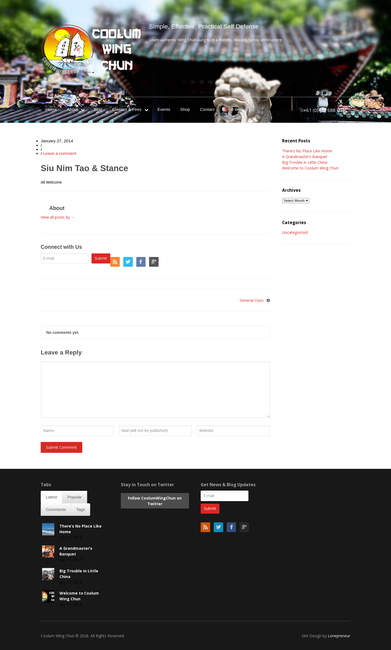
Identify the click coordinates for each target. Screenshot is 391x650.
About (72, 109)
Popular (74, 497)
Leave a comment (59, 153)
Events (163, 109)
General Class (252, 300)
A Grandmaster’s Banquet (304, 156)
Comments (56, 509)
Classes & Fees (126, 109)
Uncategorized (295, 232)
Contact (207, 109)
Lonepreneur (339, 635)
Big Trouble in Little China (304, 162)
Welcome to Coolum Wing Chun (310, 168)
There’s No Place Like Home (307, 150)
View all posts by (58, 217)
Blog (98, 109)
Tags (80, 509)
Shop (185, 109)
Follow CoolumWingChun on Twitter (155, 500)
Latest (51, 497)
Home (51, 109)
